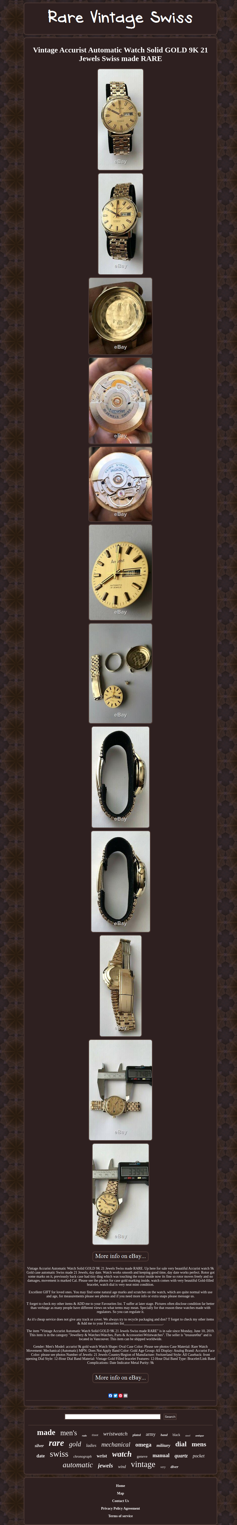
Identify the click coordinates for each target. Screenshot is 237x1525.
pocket (199, 1455)
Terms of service (120, 1516)
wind (122, 1466)
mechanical (115, 1444)
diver (174, 1467)
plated (137, 1435)
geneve (142, 1456)
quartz (181, 1455)
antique (199, 1435)
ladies (91, 1445)
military (163, 1445)
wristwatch (115, 1433)
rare (56, 1443)
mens (199, 1444)
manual (161, 1455)
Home (120, 1486)
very (163, 1467)
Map (120, 1493)
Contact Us (120, 1501)
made (46, 1432)
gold (75, 1444)
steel (187, 1435)
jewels (105, 1465)
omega (143, 1445)
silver (39, 1446)
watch (122, 1453)
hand (164, 1435)
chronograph (82, 1456)
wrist (102, 1455)
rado (84, 1435)
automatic (78, 1464)
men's (68, 1433)
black (176, 1435)
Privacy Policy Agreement (120, 1508)
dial (181, 1444)
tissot (95, 1435)
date (40, 1455)
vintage (143, 1464)
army (150, 1434)
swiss (59, 1453)
